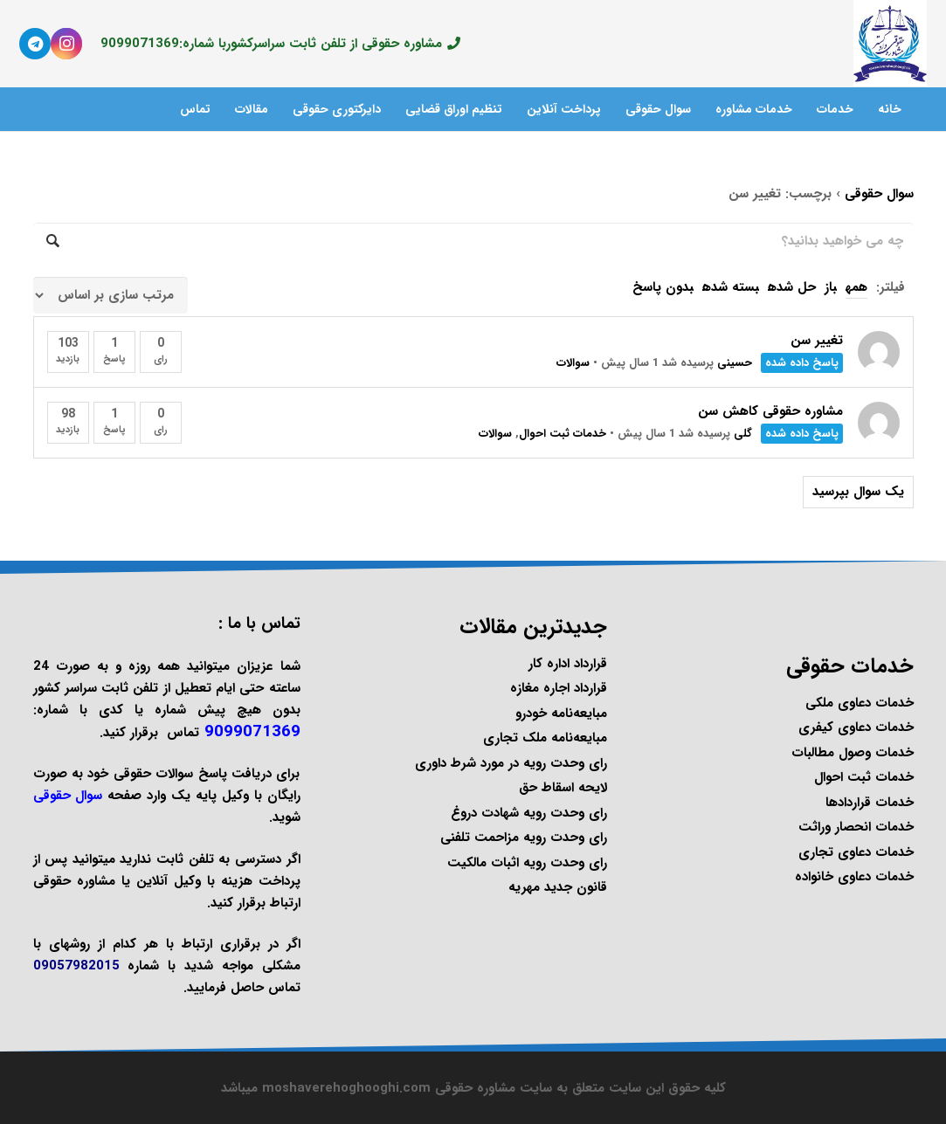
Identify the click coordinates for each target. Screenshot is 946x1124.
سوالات (573, 363)
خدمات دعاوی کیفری (856, 727)
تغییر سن (817, 340)
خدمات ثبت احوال (562, 433)
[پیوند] (889, 43)
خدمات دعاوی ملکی (859, 703)
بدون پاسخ (663, 287)
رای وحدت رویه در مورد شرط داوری (511, 763)
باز (831, 287)
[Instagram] (66, 43)
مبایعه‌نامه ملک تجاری (545, 737)
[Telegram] (35, 43)
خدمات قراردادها (869, 802)
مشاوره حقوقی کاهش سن (770, 411)
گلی (743, 433)
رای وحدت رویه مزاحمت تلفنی (523, 837)
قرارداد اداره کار (567, 663)
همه (856, 287)
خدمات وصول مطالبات (852, 752)
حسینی (734, 363)
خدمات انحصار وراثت (856, 827)
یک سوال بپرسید (858, 491)
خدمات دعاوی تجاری (856, 852)
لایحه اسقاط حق (563, 787)
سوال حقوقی (879, 193)
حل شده (792, 287)
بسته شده (730, 287)
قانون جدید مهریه (557, 887)
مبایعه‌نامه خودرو (561, 713)
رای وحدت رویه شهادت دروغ (529, 813)
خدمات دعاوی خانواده (854, 876)
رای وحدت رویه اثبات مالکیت (527, 862)
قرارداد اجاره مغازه (558, 688)
